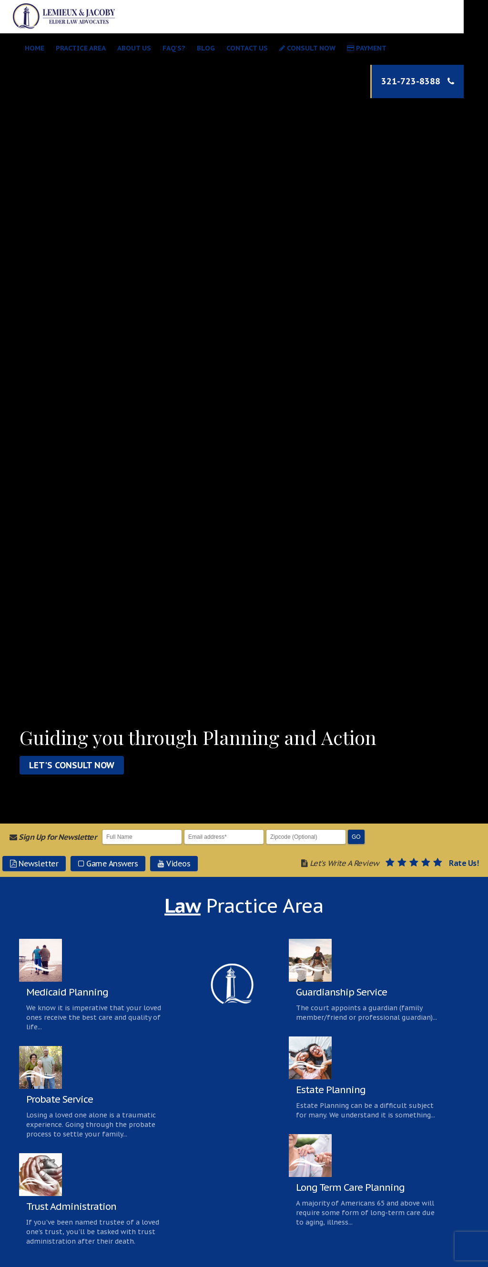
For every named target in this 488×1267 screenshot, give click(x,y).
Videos (174, 863)
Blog (206, 48)
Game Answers (108, 863)
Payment (366, 48)
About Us (134, 48)
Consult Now (307, 48)
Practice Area (81, 48)
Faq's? (174, 48)
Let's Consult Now (71, 765)
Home (34, 48)
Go (356, 837)
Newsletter (34, 863)
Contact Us (247, 48)
